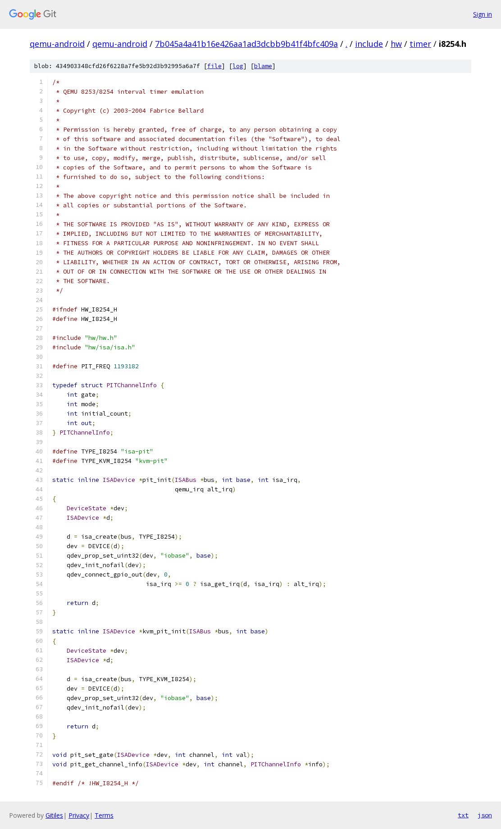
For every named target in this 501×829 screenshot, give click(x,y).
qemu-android (57, 43)
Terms (104, 815)
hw (396, 43)
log (237, 66)
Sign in (482, 14)
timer (420, 43)
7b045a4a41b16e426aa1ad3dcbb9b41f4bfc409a (246, 43)
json (485, 815)
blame (263, 66)
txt (463, 815)
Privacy (78, 815)
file (214, 66)
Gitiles (54, 815)
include (369, 43)
